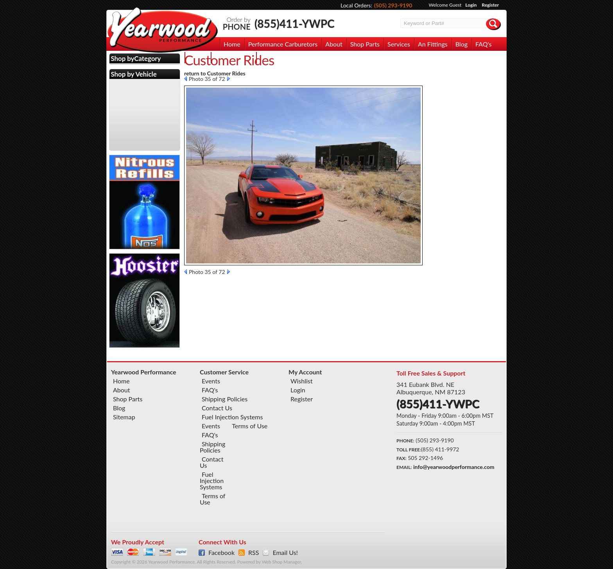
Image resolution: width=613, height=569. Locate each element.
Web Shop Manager (281, 561)
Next (228, 78)
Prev (185, 78)
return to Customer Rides (215, 73)
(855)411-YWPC (295, 23)
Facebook (221, 552)
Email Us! (285, 552)
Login (471, 5)
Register (490, 5)
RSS (253, 552)
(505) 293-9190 (393, 5)
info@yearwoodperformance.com (453, 466)
